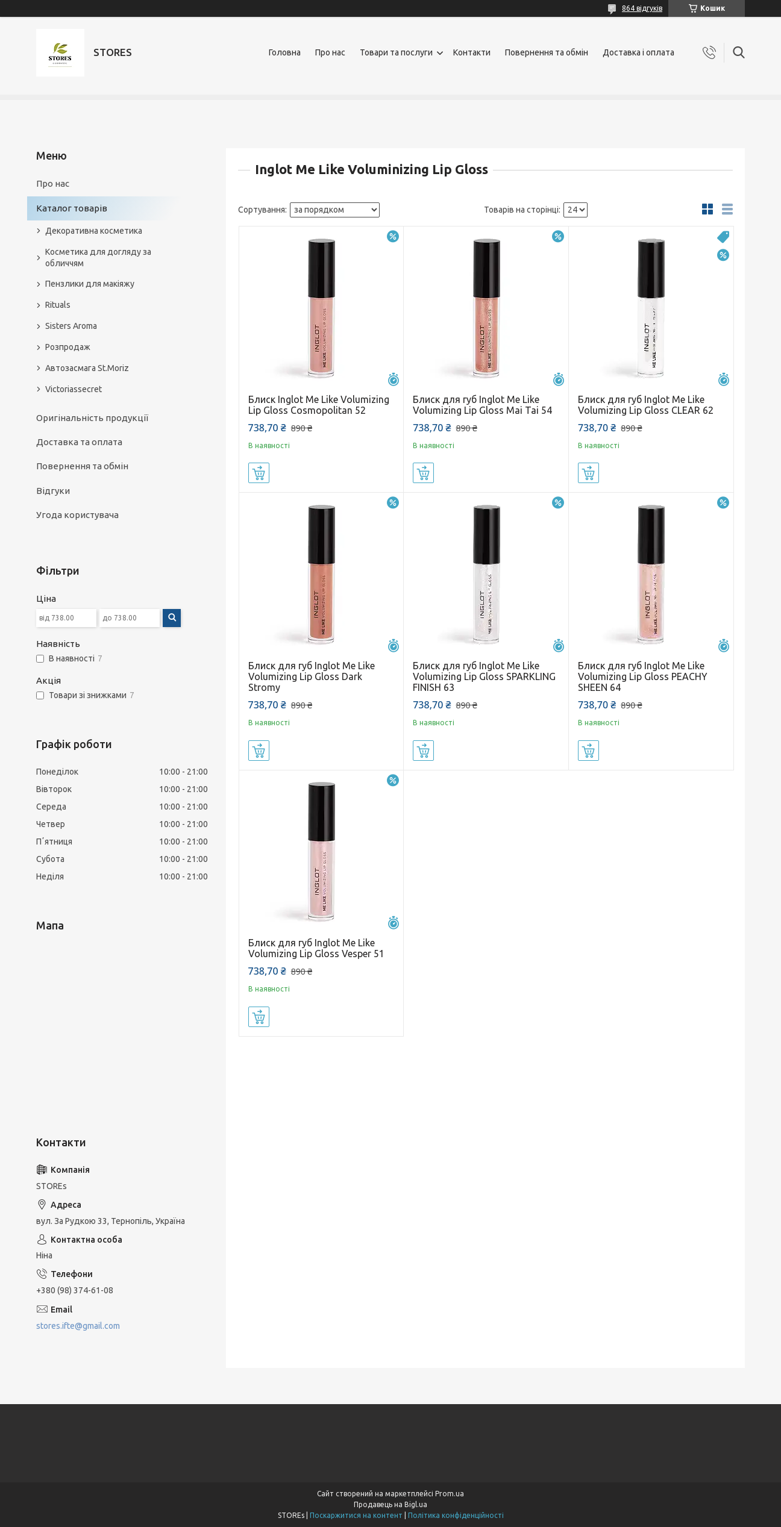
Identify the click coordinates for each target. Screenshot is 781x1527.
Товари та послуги (396, 52)
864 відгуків (642, 8)
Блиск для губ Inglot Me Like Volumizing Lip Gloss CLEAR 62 (646, 405)
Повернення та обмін (546, 52)
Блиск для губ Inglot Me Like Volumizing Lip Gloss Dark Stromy (311, 676)
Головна (285, 52)
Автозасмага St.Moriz (87, 368)
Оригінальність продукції (92, 418)
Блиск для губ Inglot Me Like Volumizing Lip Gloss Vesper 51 (316, 948)
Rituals (58, 305)
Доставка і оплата (638, 52)
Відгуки (53, 491)
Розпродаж (67, 347)
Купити (258, 473)
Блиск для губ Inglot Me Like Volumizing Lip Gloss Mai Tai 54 (482, 405)
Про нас (330, 52)
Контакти (472, 52)
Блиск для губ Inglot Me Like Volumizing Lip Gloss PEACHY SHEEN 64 (642, 676)
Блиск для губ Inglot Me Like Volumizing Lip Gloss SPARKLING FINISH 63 (484, 676)
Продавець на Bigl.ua (390, 1504)
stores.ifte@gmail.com (78, 1326)
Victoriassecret (73, 389)
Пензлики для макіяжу (89, 284)
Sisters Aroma (71, 326)
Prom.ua (449, 1493)
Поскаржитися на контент (356, 1515)
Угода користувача (77, 515)
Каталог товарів (71, 208)
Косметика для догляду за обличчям (98, 257)
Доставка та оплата (79, 442)
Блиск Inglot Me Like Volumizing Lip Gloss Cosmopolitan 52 (318, 405)
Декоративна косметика (93, 231)
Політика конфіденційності (456, 1515)
